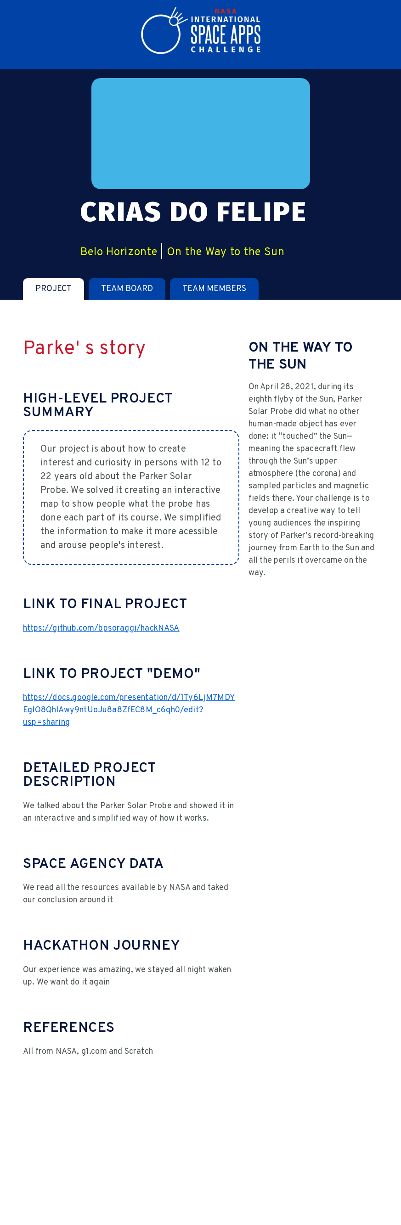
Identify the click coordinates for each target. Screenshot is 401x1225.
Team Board (127, 289)
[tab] (53, 289)
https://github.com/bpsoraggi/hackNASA (101, 628)
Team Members (214, 289)
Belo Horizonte (119, 252)
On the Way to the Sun (226, 252)
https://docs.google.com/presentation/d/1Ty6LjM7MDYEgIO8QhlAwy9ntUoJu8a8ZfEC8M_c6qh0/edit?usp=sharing (129, 710)
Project (53, 289)
